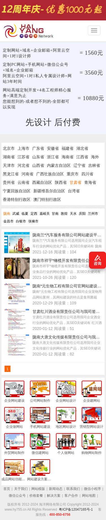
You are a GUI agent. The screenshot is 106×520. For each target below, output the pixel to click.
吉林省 (94, 165)
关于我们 (21, 489)
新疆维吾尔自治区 (49, 191)
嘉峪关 (45, 214)
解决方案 (53, 496)
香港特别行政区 (17, 199)
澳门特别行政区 (47, 199)
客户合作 (71, 496)
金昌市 (8, 221)
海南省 (67, 157)
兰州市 (93, 214)
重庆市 (73, 174)
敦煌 (64, 214)
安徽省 (53, 148)
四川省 (87, 174)
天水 (73, 214)
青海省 (90, 182)
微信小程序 (92, 489)
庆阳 (82, 214)
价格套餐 (36, 496)
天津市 (9, 165)
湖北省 (82, 148)
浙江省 (53, 157)
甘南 (55, 214)
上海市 (23, 148)
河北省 (23, 165)
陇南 (6, 214)
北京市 (9, 148)
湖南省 (9, 157)
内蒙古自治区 (59, 165)
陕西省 (61, 182)
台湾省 (74, 191)
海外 (95, 157)
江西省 (82, 157)
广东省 (38, 148)
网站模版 (38, 489)
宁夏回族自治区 (17, 191)
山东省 (38, 157)
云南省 (23, 182)
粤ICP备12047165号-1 (76, 509)
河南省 (27, 174)
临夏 (24, 214)
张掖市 (33, 221)
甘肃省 (75, 182)
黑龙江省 (11, 174)
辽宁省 (79, 165)
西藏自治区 (42, 182)
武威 (15, 214)
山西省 (38, 165)
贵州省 (9, 182)
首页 (6, 489)
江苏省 (23, 157)
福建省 (67, 148)
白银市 (21, 221)
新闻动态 (55, 489)
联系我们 (73, 489)
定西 (34, 214)
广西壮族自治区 (50, 174)
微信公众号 (17, 496)
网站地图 (89, 496)
